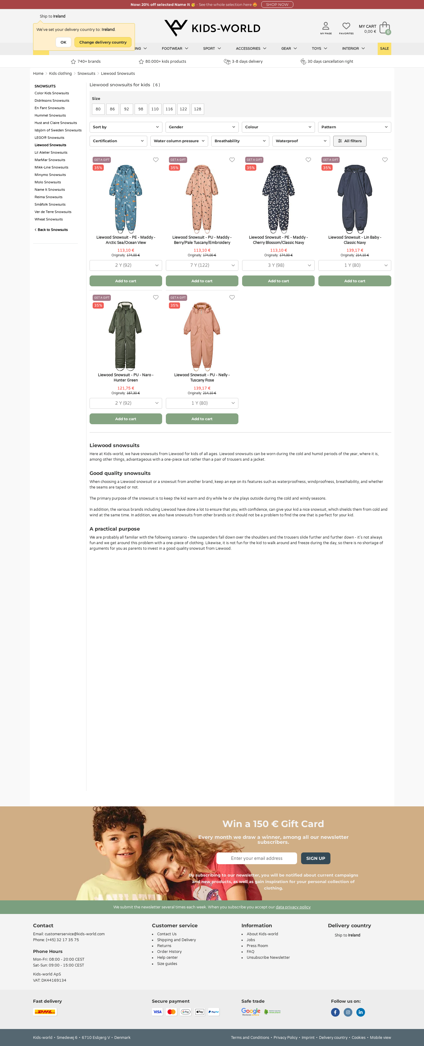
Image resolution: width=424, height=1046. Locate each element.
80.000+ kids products (162, 61)
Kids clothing (60, 73)
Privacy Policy (285, 1037)
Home (38, 73)
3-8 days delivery (243, 61)
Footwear (175, 48)
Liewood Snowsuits (118, 73)
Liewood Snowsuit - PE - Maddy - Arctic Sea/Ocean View (125, 240)
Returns (164, 946)
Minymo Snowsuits (50, 175)
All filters (350, 141)
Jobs (251, 940)
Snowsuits (86, 73)
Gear (289, 48)
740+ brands (86, 61)
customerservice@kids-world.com (75, 934)
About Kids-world (262, 934)
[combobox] (126, 265)
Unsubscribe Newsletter (268, 957)
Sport (212, 48)
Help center (167, 957)
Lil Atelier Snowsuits (51, 153)
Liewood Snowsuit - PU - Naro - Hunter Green (125, 377)
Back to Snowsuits (51, 230)
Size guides (167, 964)
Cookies (359, 1037)
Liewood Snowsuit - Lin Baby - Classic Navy (354, 240)
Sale (384, 49)
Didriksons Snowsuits (52, 101)
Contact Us (167, 934)
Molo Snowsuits (48, 182)
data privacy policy (293, 907)
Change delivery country (103, 42)
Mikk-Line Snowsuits (51, 167)
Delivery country (333, 1037)
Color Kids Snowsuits (52, 93)
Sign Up (315, 858)
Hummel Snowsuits (50, 115)
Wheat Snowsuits (49, 219)
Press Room (257, 946)
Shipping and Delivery (176, 940)
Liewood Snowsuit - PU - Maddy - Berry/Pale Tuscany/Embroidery (202, 240)
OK (63, 42)
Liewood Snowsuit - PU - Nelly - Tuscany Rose (202, 377)
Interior (353, 48)
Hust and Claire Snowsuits (56, 123)
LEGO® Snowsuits (49, 138)
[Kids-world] (212, 28)
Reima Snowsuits (48, 197)
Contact (43, 926)
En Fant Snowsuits (50, 108)
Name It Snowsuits (50, 190)
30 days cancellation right (326, 61)
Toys (319, 48)
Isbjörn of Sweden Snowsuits (58, 130)
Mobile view (380, 1037)
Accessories (251, 48)
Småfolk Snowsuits (50, 205)
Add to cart (125, 281)
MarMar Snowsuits (50, 160)
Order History (169, 952)
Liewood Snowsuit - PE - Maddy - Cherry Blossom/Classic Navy (278, 240)
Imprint (308, 1037)
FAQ (250, 952)
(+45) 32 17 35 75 (62, 940)
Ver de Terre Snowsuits (53, 212)
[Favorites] (156, 160)
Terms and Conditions (250, 1037)
